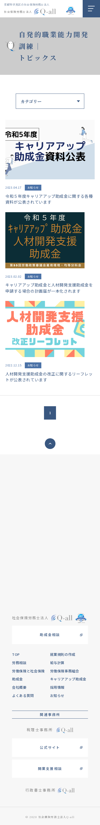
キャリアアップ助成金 (68, 678)
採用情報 (57, 687)
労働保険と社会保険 (28, 670)
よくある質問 (23, 695)
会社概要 (19, 687)
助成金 (17, 678)
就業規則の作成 (63, 654)
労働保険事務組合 (64, 670)
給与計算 (57, 662)
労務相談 (19, 662)
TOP (16, 654)
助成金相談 (50, 634)
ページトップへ (50, 443)
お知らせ (57, 695)
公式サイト (50, 747)
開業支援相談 (50, 768)
